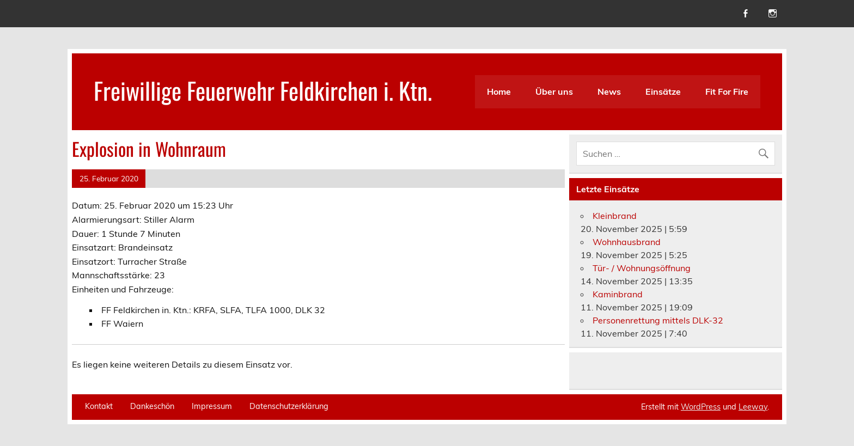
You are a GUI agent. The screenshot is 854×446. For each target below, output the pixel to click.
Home (499, 91)
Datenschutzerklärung (288, 406)
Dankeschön (152, 406)
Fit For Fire (726, 91)
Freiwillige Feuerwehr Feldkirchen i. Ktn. (263, 89)
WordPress (701, 407)
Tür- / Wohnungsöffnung (642, 267)
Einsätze (663, 91)
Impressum (212, 406)
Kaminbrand (618, 294)
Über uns (554, 91)
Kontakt (99, 406)
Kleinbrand (615, 215)
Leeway (753, 407)
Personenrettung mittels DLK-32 (658, 320)
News (609, 91)
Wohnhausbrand (627, 241)
